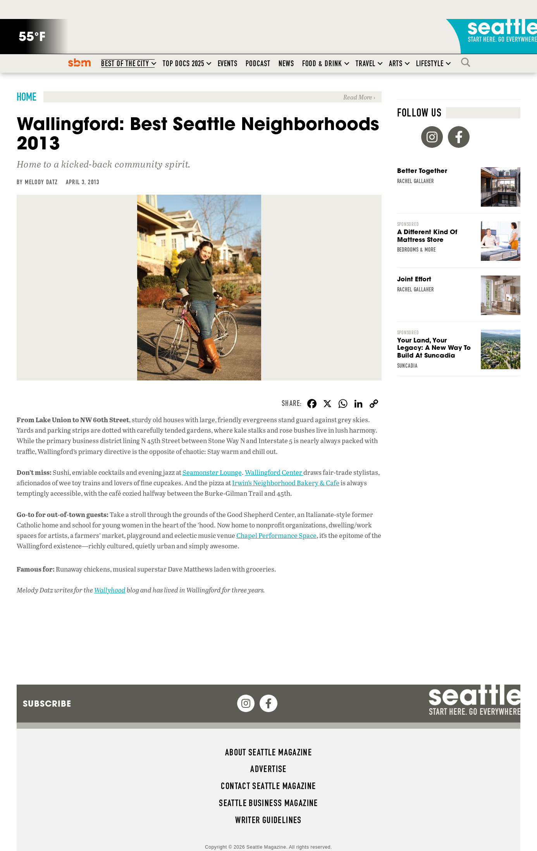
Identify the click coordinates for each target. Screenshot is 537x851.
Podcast (258, 63)
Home (26, 97)
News (286, 63)
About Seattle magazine (268, 752)
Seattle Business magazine (268, 803)
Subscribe (47, 703)
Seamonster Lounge (212, 472)
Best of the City (125, 63)
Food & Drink (322, 63)
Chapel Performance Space (276, 535)
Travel (365, 63)
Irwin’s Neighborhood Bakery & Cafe (285, 482)
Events (228, 63)
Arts (396, 63)
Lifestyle (430, 63)
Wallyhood (110, 590)
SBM (80, 62)
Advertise (268, 769)
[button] (153, 63)
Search (467, 62)
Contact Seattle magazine (268, 786)
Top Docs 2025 (183, 63)
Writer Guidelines (268, 820)
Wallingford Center (274, 472)
